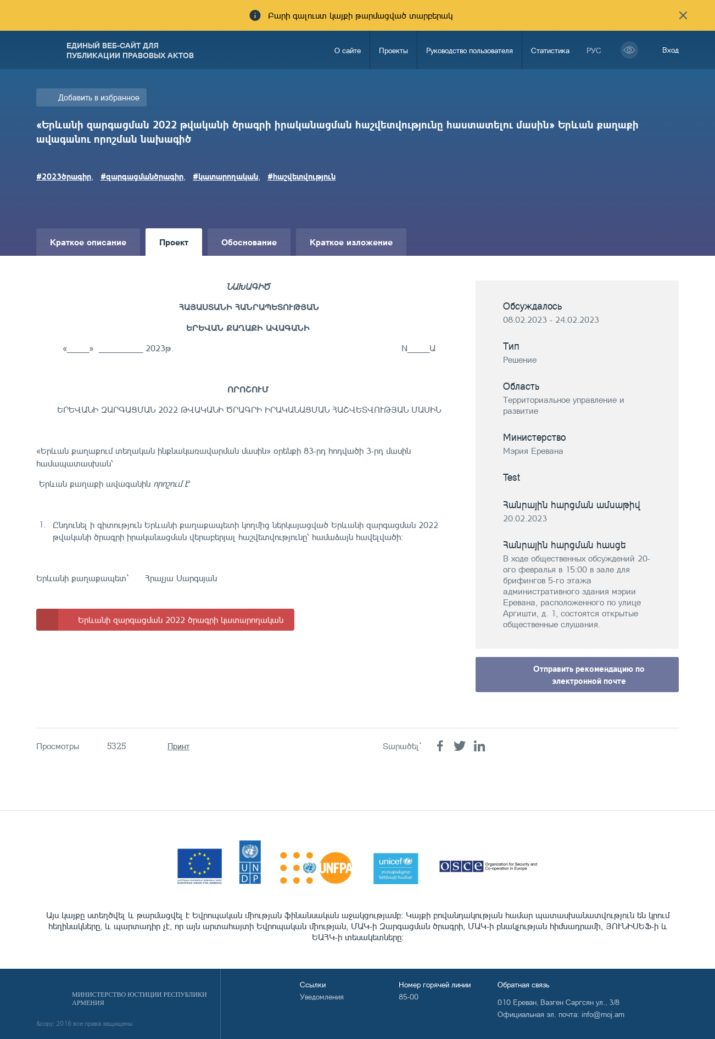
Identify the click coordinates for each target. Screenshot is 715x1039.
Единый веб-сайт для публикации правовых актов (130, 50)
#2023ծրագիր (63, 176)
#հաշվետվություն (301, 176)
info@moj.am (603, 1014)
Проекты (393, 50)
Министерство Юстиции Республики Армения (139, 999)
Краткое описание (88, 242)
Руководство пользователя (469, 50)
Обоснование (249, 242)
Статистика (550, 50)
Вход (670, 49)
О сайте (347, 50)
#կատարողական (225, 176)
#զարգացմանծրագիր (141, 176)
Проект (173, 242)
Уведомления (322, 996)
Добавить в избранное (98, 97)
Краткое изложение (351, 242)
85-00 (408, 996)
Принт (178, 746)
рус (593, 50)
